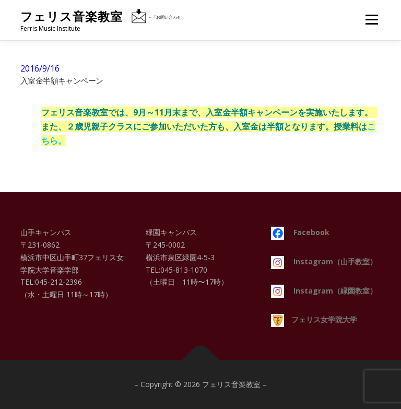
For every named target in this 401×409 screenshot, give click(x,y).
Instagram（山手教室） (324, 261)
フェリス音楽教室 (71, 16)
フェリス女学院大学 (314, 319)
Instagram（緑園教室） (324, 291)
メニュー (371, 19)
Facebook (300, 232)
